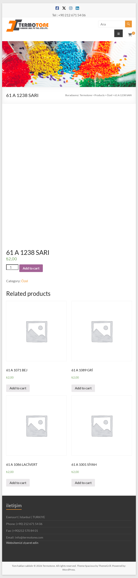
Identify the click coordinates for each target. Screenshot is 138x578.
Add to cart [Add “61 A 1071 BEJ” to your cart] (18, 388)
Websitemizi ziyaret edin (22, 542)
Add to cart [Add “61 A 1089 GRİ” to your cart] (83, 388)
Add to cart (31, 268)
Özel (24, 281)
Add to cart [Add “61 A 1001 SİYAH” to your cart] (83, 483)
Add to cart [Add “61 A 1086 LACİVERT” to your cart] (18, 483)
